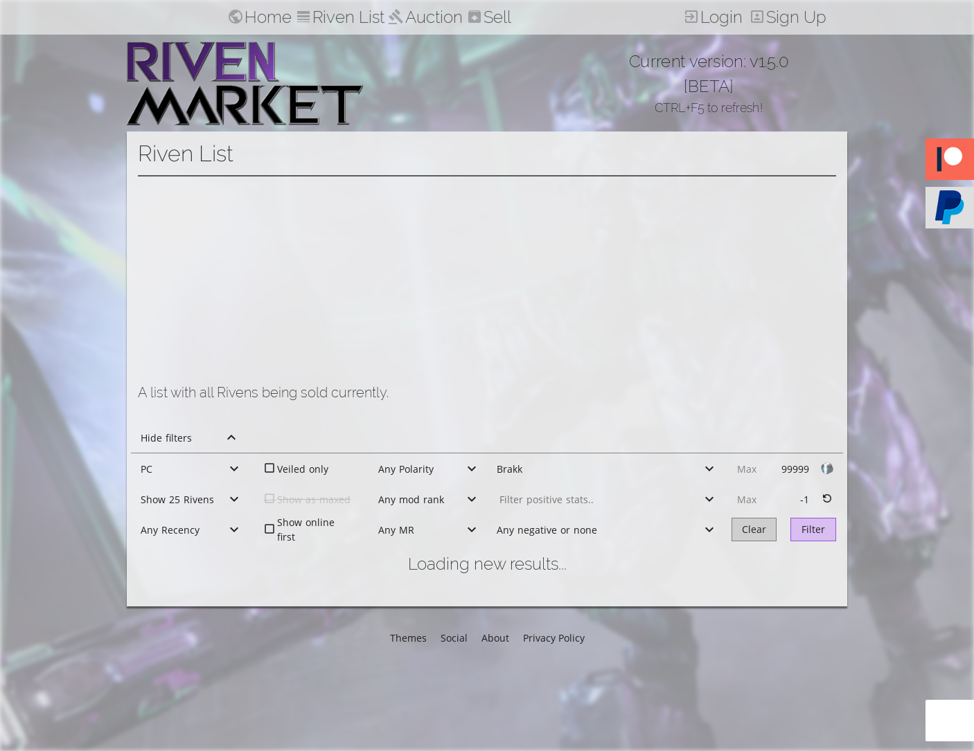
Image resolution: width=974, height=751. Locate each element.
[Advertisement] (487, 280)
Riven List (348, 17)
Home (268, 17)
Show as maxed (314, 499)
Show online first (306, 529)
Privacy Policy (554, 637)
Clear (754, 529)
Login (721, 17)
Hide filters (166, 437)
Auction (434, 17)
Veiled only (302, 469)
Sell (497, 17)
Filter (813, 529)
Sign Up (796, 17)
